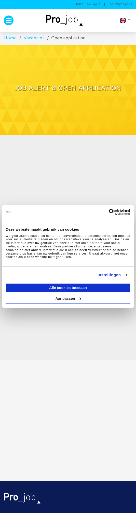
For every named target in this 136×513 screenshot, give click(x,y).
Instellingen (109, 275)
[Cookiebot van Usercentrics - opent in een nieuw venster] (108, 212)
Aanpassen (68, 298)
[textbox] (125, 20)
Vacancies (34, 38)
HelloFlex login (87, 4)
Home (10, 38)
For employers (120, 4)
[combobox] (125, 20)
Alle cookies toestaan (68, 288)
